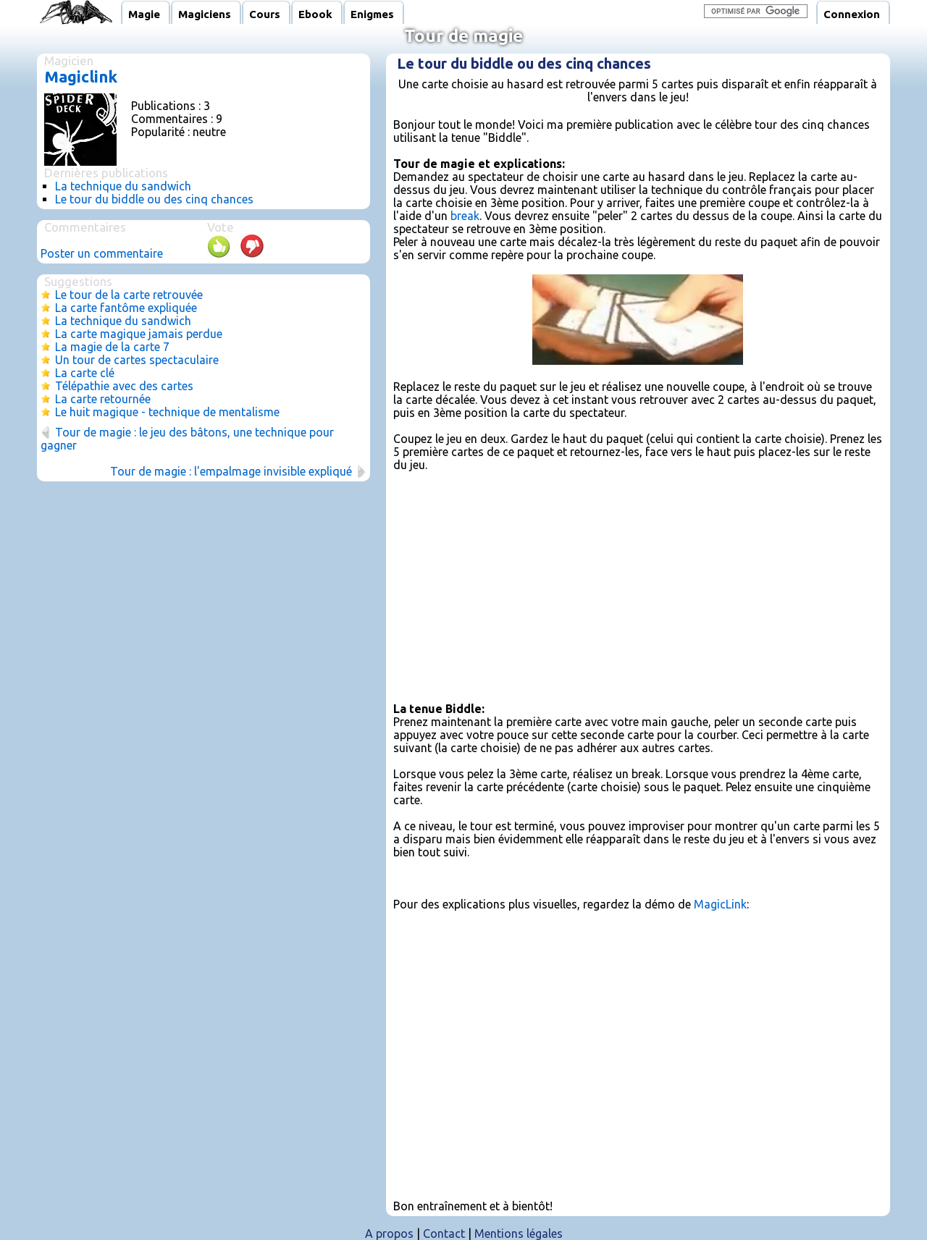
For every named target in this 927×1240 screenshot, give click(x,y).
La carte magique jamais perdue (138, 333)
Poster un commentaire (102, 253)
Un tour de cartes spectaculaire (137, 359)
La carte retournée (103, 398)
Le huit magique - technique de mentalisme (167, 411)
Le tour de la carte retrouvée (129, 294)
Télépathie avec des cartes (124, 385)
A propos (389, 1233)
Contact (444, 1233)
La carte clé (84, 372)
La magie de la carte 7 (112, 346)
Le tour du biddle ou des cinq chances (154, 199)
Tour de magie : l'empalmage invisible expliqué (231, 471)
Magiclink (80, 76)
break (464, 215)
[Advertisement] (638, 585)
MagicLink (720, 904)
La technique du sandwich (123, 186)
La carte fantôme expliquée (126, 307)
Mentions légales (518, 1233)
